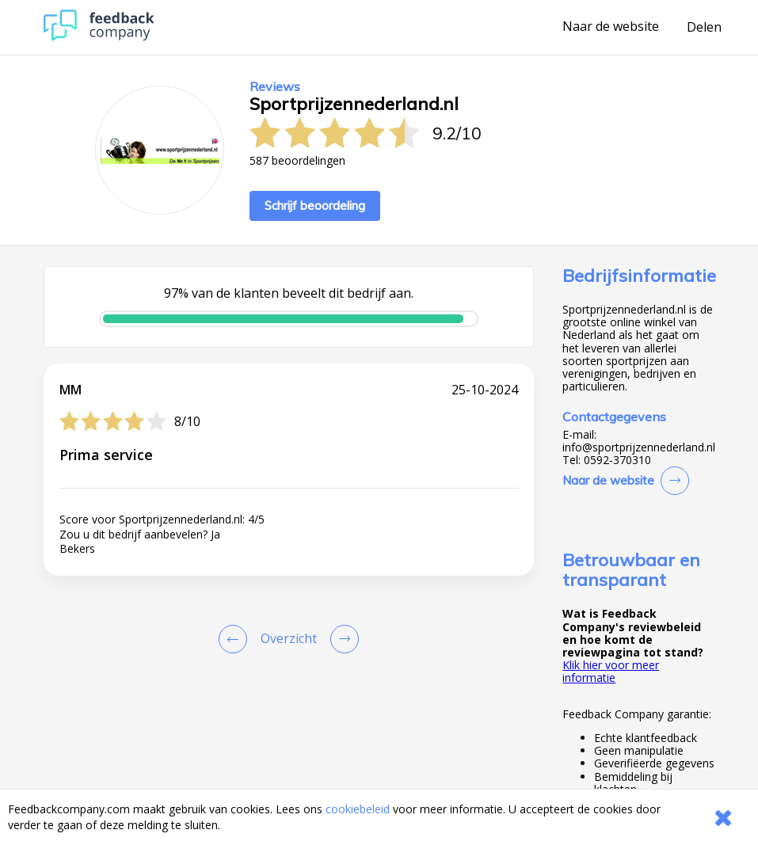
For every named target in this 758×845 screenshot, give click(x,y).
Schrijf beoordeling (315, 205)
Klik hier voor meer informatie (610, 671)
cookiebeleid (358, 808)
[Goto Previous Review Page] (236, 639)
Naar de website (610, 27)
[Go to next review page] (341, 639)
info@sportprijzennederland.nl (638, 447)
